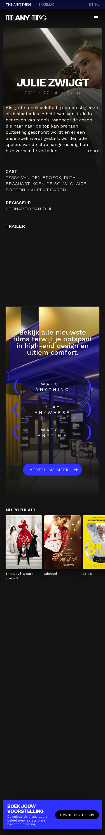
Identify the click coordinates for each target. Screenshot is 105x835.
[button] (96, 18)
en (91, 4)
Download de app (77, 815)
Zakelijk (46, 4)
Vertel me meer (49, 469)
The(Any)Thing (19, 4)
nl (97, 4)
